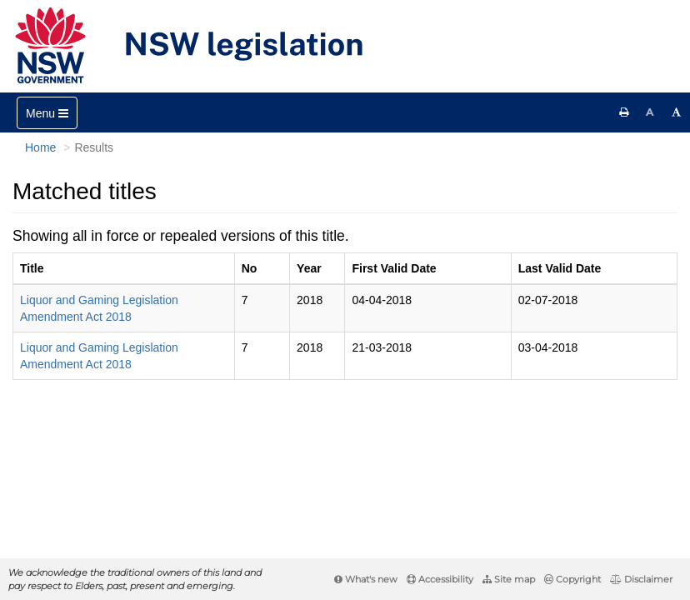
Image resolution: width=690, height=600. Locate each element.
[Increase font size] (676, 112)
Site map (508, 579)
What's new (366, 579)
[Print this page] (624, 112)
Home (40, 147)
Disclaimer (641, 579)
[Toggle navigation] (47, 113)
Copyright (572, 579)
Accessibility (440, 579)
